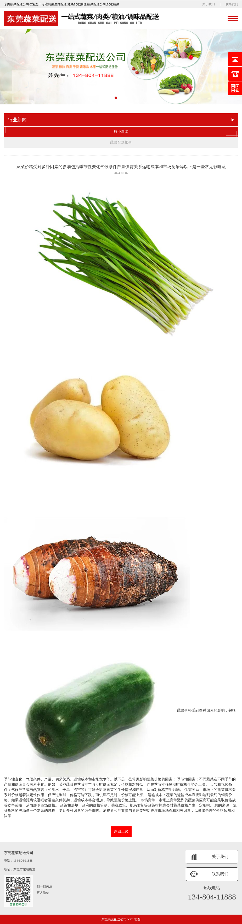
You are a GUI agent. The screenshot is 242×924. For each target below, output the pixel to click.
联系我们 (232, 4)
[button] (116, 98)
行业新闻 (121, 132)
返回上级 (121, 831)
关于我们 (208, 4)
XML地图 (134, 919)
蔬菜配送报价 (121, 142)
